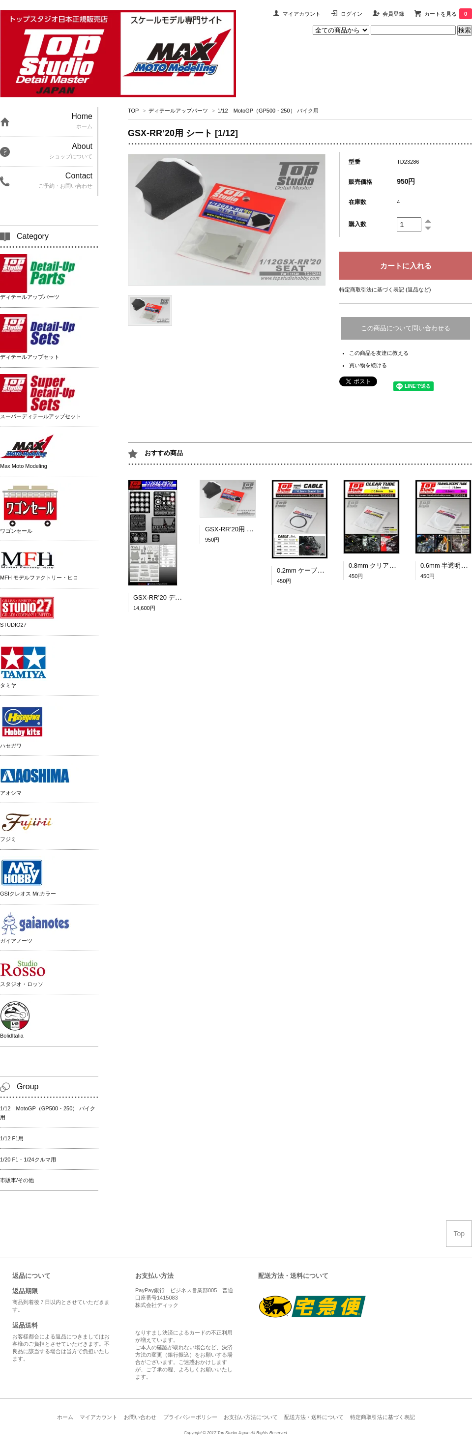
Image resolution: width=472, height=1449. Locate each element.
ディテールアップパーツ (178, 111)
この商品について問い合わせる (405, 328)
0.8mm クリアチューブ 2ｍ (390, 565)
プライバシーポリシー (190, 1417)
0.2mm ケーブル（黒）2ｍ (315, 570)
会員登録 (393, 14)
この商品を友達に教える (379, 353)
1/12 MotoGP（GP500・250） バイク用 (267, 111)
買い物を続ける (368, 365)
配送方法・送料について (314, 1417)
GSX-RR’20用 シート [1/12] (244, 529)
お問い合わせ (140, 1417)
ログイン (351, 14)
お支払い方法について (251, 1417)
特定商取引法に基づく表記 (382, 1417)
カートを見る (448, 14)
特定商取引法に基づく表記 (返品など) (385, 289)
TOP (133, 111)
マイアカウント (302, 14)
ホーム (65, 1417)
